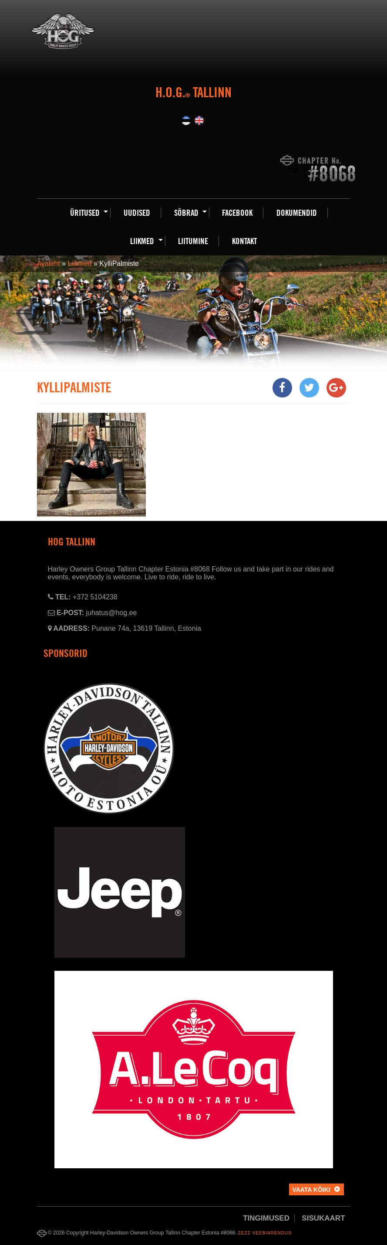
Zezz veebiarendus (265, 1233)
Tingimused (266, 1218)
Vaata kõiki (311, 1189)
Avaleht (48, 263)
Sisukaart (323, 1218)
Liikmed (79, 263)
